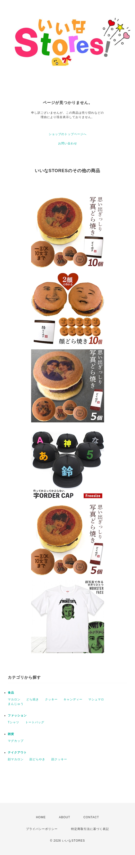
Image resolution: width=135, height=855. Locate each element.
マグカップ (16, 741)
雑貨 (11, 734)
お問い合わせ (67, 143)
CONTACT (91, 817)
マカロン (14, 699)
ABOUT (64, 817)
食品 (11, 692)
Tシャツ (13, 722)
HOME (41, 817)
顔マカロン (16, 759)
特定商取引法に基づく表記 (90, 829)
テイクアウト (17, 752)
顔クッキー (59, 759)
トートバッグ (34, 722)
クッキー (51, 699)
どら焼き (32, 699)
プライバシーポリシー (42, 829)
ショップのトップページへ (68, 134)
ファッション (17, 715)
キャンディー (72, 699)
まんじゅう (16, 704)
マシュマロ (96, 699)
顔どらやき (37, 759)
